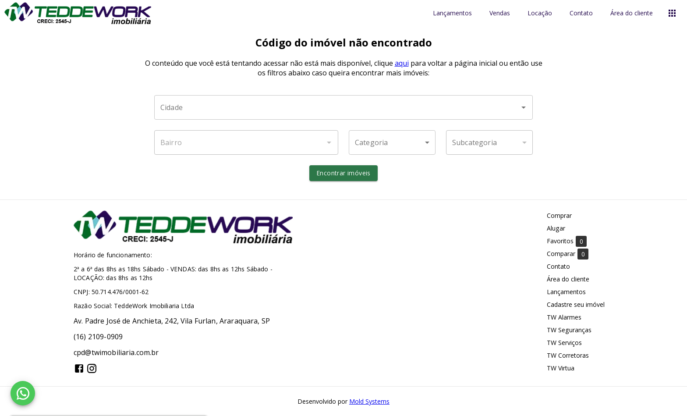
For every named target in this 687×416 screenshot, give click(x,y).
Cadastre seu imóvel (576, 304)
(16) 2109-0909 (98, 336)
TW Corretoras (568, 355)
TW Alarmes (564, 317)
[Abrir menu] (672, 13)
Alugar (556, 228)
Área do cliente (631, 13)
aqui (402, 63)
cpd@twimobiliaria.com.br (116, 352)
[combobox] (343, 107)
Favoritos (567, 241)
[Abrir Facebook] (79, 368)
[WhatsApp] (23, 393)
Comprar (559, 215)
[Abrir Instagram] (91, 368)
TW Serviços (564, 342)
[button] (392, 142)
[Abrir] (523, 107)
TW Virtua (560, 368)
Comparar (567, 254)
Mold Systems (369, 401)
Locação (540, 13)
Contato (581, 13)
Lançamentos (452, 13)
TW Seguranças (569, 330)
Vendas (499, 13)
